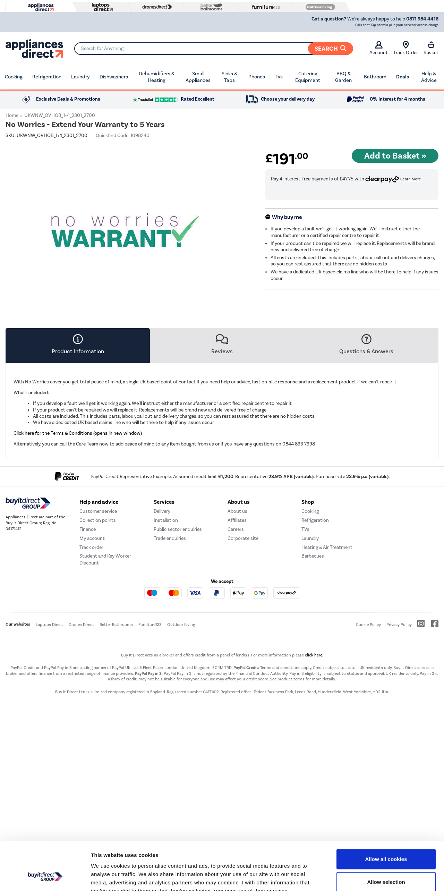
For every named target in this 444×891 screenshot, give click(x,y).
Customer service (98, 597)
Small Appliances (198, 77)
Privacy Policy (399, 710)
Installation (166, 606)
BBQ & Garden (343, 77)
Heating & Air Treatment (326, 633)
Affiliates (237, 606)
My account (92, 624)
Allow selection (386, 840)
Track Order (405, 48)
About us (237, 597)
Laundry (80, 77)
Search (331, 48)
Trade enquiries (170, 624)
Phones (256, 77)
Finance (87, 615)
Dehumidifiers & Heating (156, 77)
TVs (279, 77)
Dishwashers (114, 77)
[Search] (213, 48)
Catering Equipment (307, 77)
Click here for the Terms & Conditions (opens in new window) (78, 433)
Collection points (97, 606)
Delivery (162, 597)
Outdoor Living (181, 710)
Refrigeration (46, 77)
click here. (314, 741)
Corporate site (243, 624)
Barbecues (312, 642)
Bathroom (375, 77)
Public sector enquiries (178, 615)
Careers (236, 615)
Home (12, 115)
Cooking (14, 77)
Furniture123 (150, 710)
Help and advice (98, 588)
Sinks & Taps (229, 77)
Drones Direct (81, 710)
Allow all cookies (386, 817)
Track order (91, 633)
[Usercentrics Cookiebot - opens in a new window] (45, 877)
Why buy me (287, 217)
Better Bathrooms (116, 710)
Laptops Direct (49, 710)
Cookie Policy (368, 710)
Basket (431, 48)
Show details (364, 877)
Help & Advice (429, 77)
